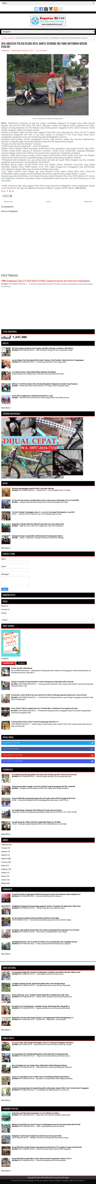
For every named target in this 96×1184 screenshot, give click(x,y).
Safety (3, 873)
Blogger (66, 1178)
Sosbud (11, 38)
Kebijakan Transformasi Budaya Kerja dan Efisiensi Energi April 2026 (36, 1136)
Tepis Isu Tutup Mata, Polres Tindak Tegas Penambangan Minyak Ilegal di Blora (40, 1077)
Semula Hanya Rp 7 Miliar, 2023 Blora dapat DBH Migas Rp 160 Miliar (36, 822)
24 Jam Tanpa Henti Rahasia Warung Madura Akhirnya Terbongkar (35, 918)
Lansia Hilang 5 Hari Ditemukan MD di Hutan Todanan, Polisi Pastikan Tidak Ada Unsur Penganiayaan (48, 360)
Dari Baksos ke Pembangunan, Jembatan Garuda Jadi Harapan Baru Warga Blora (40, 1006)
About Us (4, 606)
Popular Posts (8, 663)
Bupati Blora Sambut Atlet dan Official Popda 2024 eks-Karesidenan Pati (38, 524)
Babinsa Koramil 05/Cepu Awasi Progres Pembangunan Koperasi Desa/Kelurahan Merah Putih (46, 1124)
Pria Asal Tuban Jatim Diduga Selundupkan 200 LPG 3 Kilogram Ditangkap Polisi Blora (42, 1043)
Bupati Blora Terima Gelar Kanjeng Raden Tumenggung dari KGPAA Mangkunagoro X (42, 1018)
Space (3, 876)
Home (4, 38)
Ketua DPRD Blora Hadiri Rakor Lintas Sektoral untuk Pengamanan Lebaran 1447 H (41, 1158)
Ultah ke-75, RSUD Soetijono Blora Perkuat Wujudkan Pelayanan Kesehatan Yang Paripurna (45, 384)
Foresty (4, 848)
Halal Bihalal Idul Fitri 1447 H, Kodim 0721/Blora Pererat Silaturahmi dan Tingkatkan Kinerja (44, 942)
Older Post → (89, 202)
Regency (4, 869)
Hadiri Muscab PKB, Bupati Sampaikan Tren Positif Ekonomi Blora (35, 1113)
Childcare (4, 844)
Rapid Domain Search (77, 1180)
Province (4, 862)
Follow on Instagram (49, 761)
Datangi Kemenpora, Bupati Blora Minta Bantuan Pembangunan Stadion (37, 536)
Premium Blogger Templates (59, 1180)
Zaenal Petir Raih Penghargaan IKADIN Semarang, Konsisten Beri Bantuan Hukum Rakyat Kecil (46, 894)
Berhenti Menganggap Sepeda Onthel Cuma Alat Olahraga (33, 488)
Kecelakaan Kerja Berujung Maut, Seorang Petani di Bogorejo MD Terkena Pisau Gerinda (44, 775)
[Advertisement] (48, 309)
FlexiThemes (23, 1180)
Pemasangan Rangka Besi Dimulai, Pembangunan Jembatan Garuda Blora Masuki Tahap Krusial (46, 972)
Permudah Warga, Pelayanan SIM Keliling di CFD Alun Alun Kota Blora (37, 810)
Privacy (3, 613)
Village (3, 883)
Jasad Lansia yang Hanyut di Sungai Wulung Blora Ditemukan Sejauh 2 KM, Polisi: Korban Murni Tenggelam (50, 1088)
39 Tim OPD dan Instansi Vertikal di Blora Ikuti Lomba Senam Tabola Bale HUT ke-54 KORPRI (45, 500)
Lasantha (45, 1180)
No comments (41, 51)
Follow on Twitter (49, 743)
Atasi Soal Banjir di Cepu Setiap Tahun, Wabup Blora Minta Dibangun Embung (39, 1065)
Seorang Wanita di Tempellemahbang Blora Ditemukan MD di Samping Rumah (40, 1054)
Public (3, 866)
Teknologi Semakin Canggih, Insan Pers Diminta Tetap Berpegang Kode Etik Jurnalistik (43, 786)
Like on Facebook (49, 749)
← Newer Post (7, 202)
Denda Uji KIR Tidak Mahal (21, 668)
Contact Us (5, 609)
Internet (4, 852)
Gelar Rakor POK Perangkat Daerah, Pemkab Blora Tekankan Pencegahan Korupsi (44, 708)
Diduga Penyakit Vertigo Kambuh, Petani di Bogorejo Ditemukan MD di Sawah (42, 682)
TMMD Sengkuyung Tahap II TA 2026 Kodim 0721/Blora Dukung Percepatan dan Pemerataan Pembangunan (45, 280)
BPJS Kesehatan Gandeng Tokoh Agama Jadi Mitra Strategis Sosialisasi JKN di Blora (42, 348)
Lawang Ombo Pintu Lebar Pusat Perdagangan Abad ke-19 (34, 722)
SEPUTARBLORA (47, 1178)
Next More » (6, 408)
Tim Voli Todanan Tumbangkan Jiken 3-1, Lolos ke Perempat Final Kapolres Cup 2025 (43, 512)
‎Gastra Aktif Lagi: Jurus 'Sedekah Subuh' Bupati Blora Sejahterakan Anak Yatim (40, 995)
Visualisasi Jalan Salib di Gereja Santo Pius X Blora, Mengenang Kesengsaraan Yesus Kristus (49, 695)
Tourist (3, 880)
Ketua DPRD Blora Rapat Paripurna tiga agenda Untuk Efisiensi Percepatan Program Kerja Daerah (47, 1147)
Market (3, 855)
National (4, 859)
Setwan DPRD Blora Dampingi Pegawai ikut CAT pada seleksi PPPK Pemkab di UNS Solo (44, 798)
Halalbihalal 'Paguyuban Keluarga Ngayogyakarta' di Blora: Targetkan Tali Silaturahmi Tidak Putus (46, 906)
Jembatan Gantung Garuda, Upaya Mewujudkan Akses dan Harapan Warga (38, 983)
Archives (21, 663)
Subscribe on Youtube (49, 755)
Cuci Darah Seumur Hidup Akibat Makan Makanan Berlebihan (34, 372)
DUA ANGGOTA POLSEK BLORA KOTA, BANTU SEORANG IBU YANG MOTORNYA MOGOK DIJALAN (44, 45)
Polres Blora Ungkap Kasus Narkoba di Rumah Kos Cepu (32, 396)
